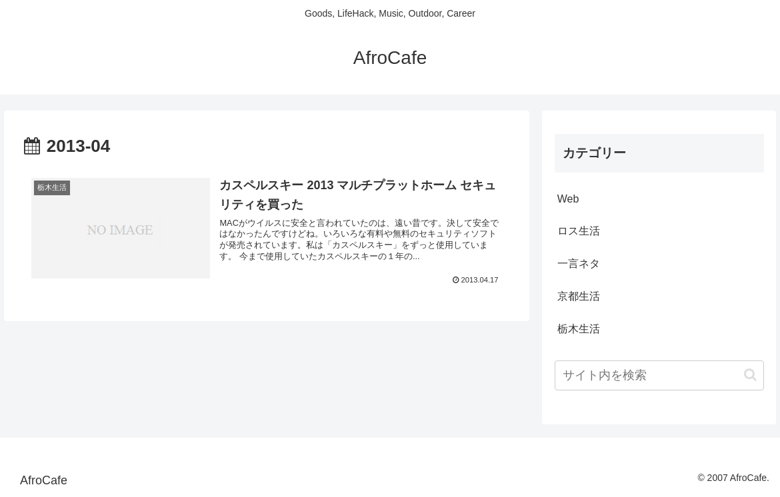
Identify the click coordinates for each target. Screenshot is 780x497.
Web (568, 199)
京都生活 (578, 296)
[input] (659, 375)
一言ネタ (578, 263)
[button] (750, 374)
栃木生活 (578, 328)
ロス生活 (578, 231)
